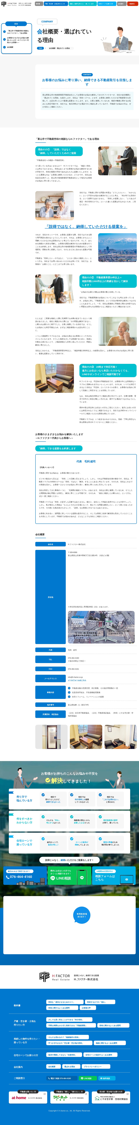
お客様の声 (86, 1007)
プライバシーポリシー (92, 1066)
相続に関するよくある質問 (106, 1043)
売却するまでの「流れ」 (96, 1002)
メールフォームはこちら (77, 680)
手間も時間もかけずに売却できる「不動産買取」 (67, 1025)
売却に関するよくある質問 (59, 1007)
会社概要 (11, 47)
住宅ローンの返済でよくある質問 (98, 1054)
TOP (40, 48)
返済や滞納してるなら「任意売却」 (62, 1054)
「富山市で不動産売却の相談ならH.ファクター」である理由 (18, 32)
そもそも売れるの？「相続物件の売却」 (64, 1037)
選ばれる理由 (69, 1066)
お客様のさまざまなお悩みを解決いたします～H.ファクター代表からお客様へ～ (18, 40)
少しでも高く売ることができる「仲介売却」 (66, 1019)
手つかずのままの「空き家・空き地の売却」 (66, 1043)
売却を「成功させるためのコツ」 (61, 1002)
